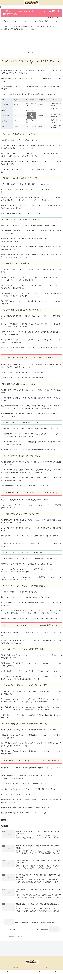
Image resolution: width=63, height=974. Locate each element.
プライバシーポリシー (47, 968)
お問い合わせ (16, 968)
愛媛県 (3, 820)
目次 (29, 52)
